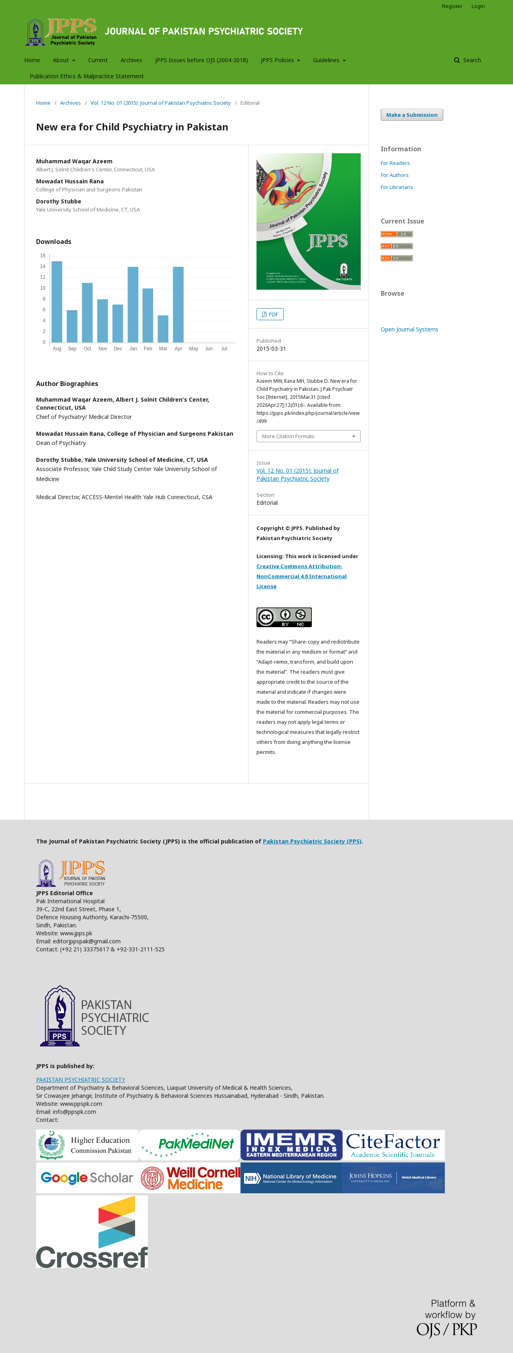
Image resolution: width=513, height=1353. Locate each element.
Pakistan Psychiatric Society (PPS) (312, 841)
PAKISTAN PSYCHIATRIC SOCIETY (80, 1079)
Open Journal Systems (409, 329)
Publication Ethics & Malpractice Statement (87, 76)
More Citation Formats (288, 436)
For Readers (395, 163)
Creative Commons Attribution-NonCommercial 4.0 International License (301, 576)
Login (478, 6)
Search (471, 60)
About (62, 60)
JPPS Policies (278, 60)
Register (452, 6)
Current (98, 60)
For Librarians (397, 187)
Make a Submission (412, 114)
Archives (131, 60)
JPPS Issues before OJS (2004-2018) (201, 60)
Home (32, 60)
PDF (273, 314)
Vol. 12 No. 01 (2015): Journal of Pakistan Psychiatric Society (161, 102)
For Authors (395, 175)
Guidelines (327, 60)
